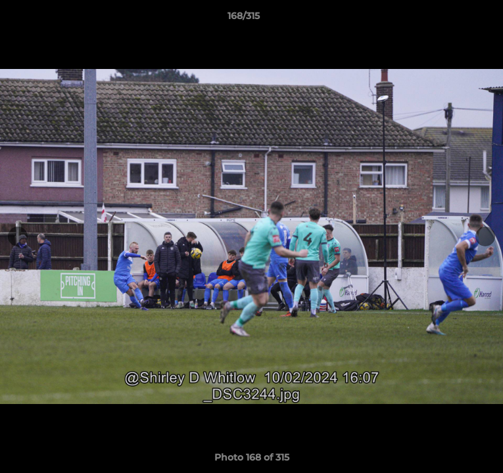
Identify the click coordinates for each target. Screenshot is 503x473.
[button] (456, 19)
